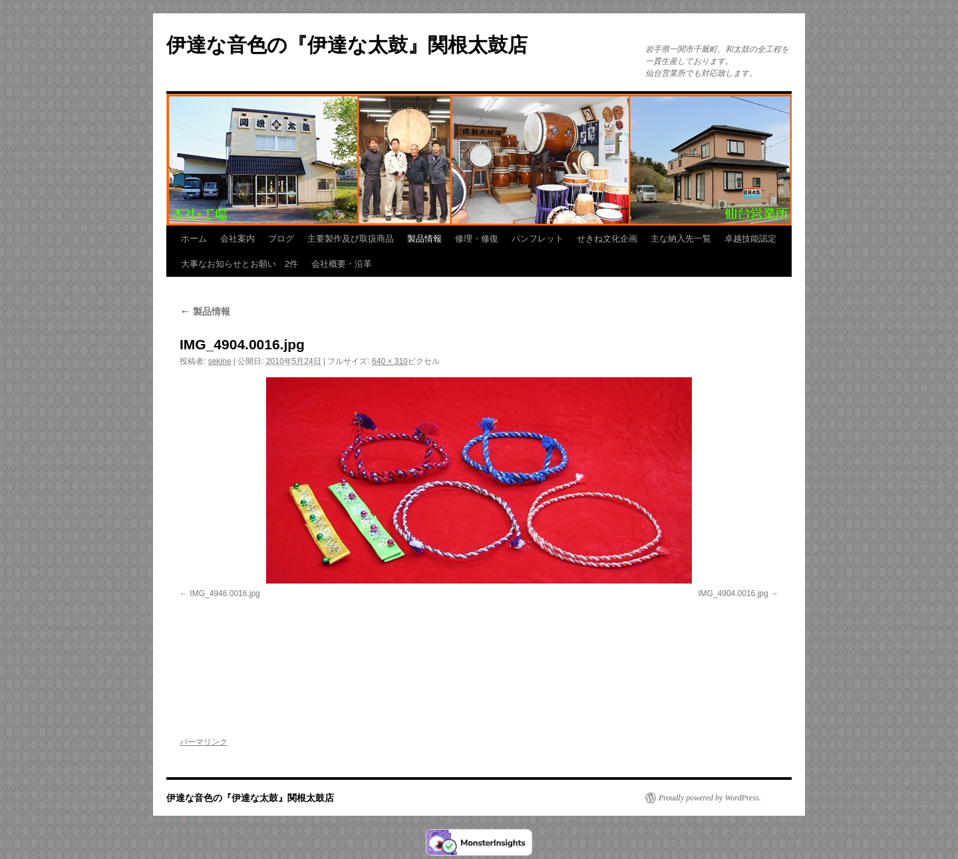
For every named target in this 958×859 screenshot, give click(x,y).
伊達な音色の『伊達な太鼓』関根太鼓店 (347, 45)
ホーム (194, 239)
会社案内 (237, 239)
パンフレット (537, 239)
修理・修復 (476, 239)
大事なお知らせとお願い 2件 (239, 264)
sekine (220, 361)
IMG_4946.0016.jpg (224, 593)
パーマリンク (204, 742)
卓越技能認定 (750, 239)
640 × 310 (390, 361)
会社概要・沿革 (341, 264)
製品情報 (424, 239)
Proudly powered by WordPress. (710, 797)
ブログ (281, 239)
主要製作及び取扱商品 (350, 239)
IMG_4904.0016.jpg (733, 593)
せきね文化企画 (607, 239)
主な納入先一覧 (681, 239)
